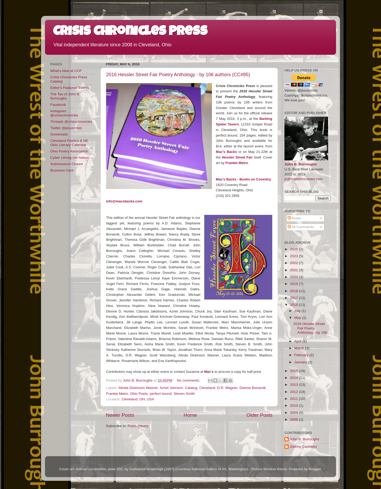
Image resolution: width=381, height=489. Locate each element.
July (298, 311)
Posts (294, 218)
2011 (294, 399)
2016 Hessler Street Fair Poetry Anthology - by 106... (311, 328)
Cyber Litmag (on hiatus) (69, 158)
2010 (294, 406)
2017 (294, 298)
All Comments (301, 227)
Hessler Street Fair (237, 157)
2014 (294, 378)
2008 (294, 420)
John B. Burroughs (300, 164)
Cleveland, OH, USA (138, 399)
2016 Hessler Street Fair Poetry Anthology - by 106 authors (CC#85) (178, 74)
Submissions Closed (66, 164)
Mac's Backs (226, 152)
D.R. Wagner (227, 388)
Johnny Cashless (303, 447)
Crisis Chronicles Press (130, 32)
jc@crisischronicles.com (303, 179)
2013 (294, 385)
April (298, 341)
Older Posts (259, 415)
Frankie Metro (236, 163)
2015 (294, 371)
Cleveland (207, 388)
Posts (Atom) (138, 426)
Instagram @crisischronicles (64, 113)
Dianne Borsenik (252, 388)
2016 (294, 305)
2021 (294, 270)
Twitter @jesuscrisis (66, 128)
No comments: (189, 380)
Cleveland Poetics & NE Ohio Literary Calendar (69, 143)
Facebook (58, 105)
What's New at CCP (66, 71)
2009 (294, 413)
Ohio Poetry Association (69, 151)
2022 (294, 263)
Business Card (62, 170)
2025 (294, 249)
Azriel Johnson (171, 388)
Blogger (315, 469)
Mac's (209, 372)
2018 (294, 291)
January (301, 362)
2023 (294, 256)
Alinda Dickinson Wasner (138, 388)
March (299, 348)
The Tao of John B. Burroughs (65, 96)
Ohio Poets (139, 394)
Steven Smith (184, 394)
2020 (294, 277)
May (298, 318)
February (302, 355)
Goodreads (59, 134)
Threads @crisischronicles (71, 122)
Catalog (191, 388)
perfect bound (161, 394)
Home (190, 415)
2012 (294, 392)
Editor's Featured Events (69, 88)
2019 (294, 284)
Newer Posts (120, 415)
